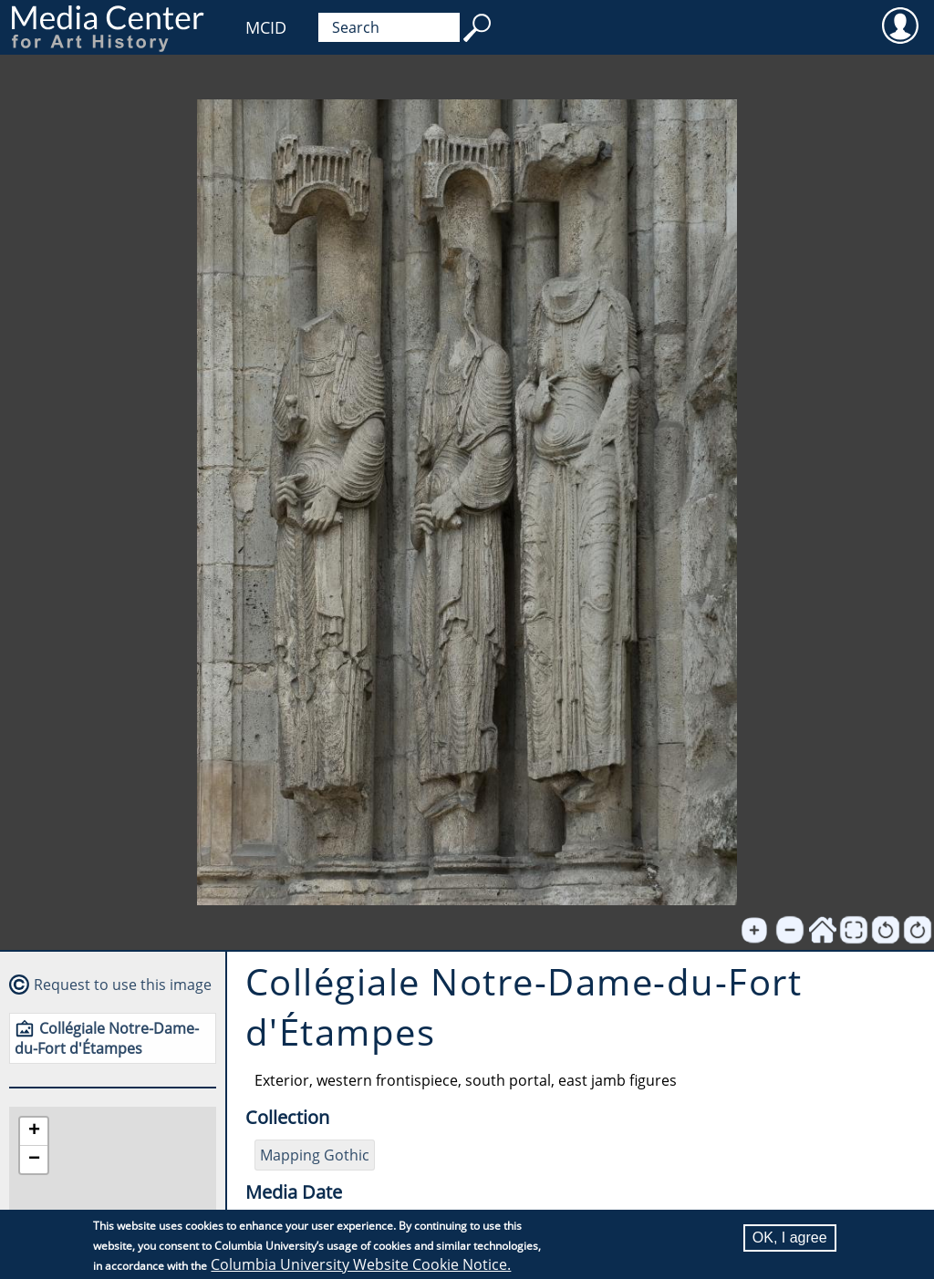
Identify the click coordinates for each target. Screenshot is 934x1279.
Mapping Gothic (314, 1155)
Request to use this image (123, 985)
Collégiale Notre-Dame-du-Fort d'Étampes (107, 1038)
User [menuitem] (900, 25)
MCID (265, 27)
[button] (33, 1132)
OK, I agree (789, 1237)
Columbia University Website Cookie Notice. (361, 1264)
